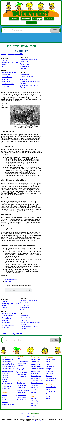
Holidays (49, 389)
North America (50, 373)
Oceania (49, 376)
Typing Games (21, 399)
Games (31, 23)
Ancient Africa (35, 359)
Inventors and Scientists (21, 368)
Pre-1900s (5, 381)
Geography (37, 19)
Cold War (34, 390)
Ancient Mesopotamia (38, 369)
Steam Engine (24, 61)
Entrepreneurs (21, 363)
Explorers (20, 365)
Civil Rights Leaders (23, 361)
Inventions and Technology (28, 59)
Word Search (9, 281)
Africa (48, 362)
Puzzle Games (21, 385)
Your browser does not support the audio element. (18, 290)
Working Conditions (26, 77)
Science (49, 19)
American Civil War (8, 369)
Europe (48, 369)
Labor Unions (24, 74)
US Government (7, 386)
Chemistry (34, 401)
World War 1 (35, 385)
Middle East (50, 371)
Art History (34, 392)
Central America (51, 366)
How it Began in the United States (10, 63)
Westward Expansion (8, 371)
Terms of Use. (38, 420)
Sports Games (21, 395)
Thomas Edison (7, 77)
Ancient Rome (35, 371)
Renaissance (35, 378)
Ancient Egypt (35, 364)
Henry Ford (5, 79)
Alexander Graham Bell (9, 72)
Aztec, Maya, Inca (37, 380)
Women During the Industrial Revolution (29, 86)
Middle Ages (35, 373)
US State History (7, 388)
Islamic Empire (36, 376)
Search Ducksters (55, 30)
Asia (47, 364)
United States (50, 359)
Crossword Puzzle (11, 279)
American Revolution (8, 364)
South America (51, 378)
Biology (33, 398)
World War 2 (35, 387)
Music (48, 396)
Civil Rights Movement (5, 378)
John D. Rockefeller (8, 84)
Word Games (21, 388)
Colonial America (7, 362)
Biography (26, 19)
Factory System (25, 64)
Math (3, 397)
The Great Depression (5, 374)
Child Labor (24, 79)
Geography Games (23, 390)
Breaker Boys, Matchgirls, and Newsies (30, 82)
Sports (48, 398)
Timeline (4, 60)
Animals (4, 395)
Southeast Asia (51, 380)
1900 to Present (7, 384)
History (14, 19)
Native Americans (7, 359)
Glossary (4, 66)
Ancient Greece (36, 366)
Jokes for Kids (50, 391)
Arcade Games (21, 397)
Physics (33, 405)
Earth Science (35, 403)
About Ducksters (26, 413)
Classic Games (21, 392)
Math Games (21, 383)
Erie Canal (23, 69)
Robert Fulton (6, 81)
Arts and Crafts (51, 387)
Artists (19, 358)
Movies (48, 394)
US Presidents (21, 377)
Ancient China (35, 362)
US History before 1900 (15, 54)
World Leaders (21, 374)
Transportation (25, 66)
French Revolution (37, 383)
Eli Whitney (5, 86)
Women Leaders (22, 372)
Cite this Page (31, 416)
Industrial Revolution (8, 366)
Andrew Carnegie (7, 74)
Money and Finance (8, 404)
